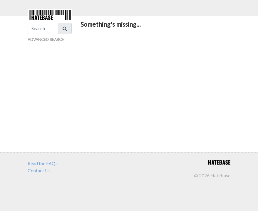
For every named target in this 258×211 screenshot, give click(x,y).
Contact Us (39, 170)
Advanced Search (46, 39)
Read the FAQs (43, 163)
